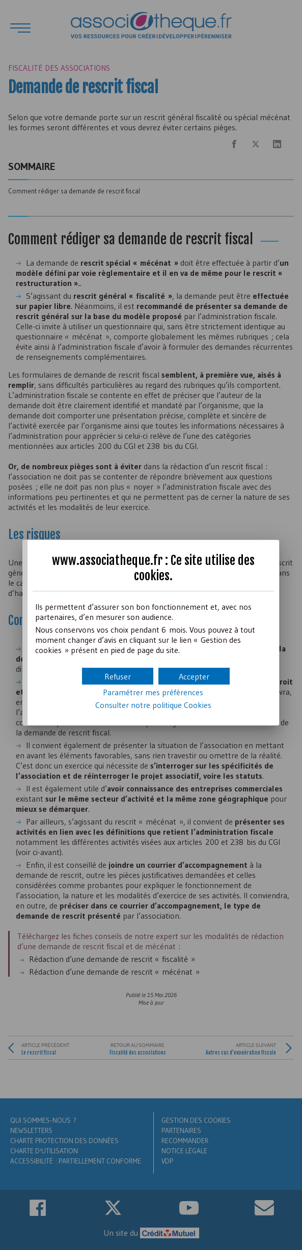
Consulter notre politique (153, 705)
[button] (194, 676)
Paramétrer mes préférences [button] (153, 692)
